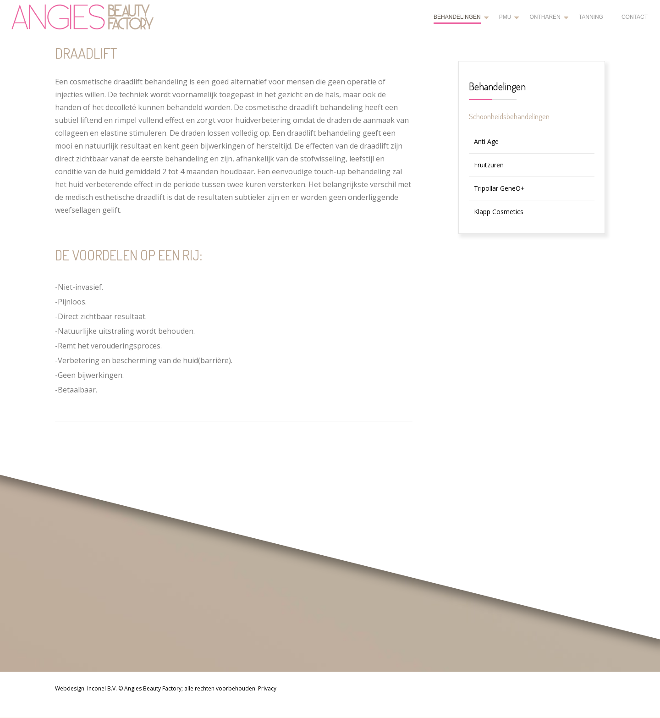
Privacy (267, 688)
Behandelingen (457, 17)
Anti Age (486, 141)
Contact (635, 17)
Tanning (591, 17)
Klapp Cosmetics (498, 211)
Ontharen (544, 17)
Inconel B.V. (102, 688)
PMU (505, 17)
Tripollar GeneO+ (499, 188)
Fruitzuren (489, 164)
